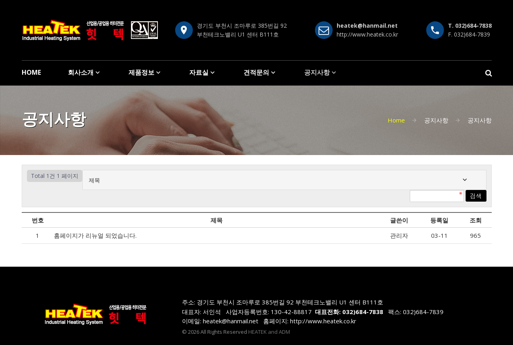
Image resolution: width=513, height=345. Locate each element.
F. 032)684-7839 (469, 34)
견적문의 (256, 72)
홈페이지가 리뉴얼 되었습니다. (96, 235)
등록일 (439, 220)
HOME (31, 72)
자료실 (198, 72)
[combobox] (284, 180)
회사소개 (81, 72)
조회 (476, 220)
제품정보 (141, 72)
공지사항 (317, 72)
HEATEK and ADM (269, 331)
